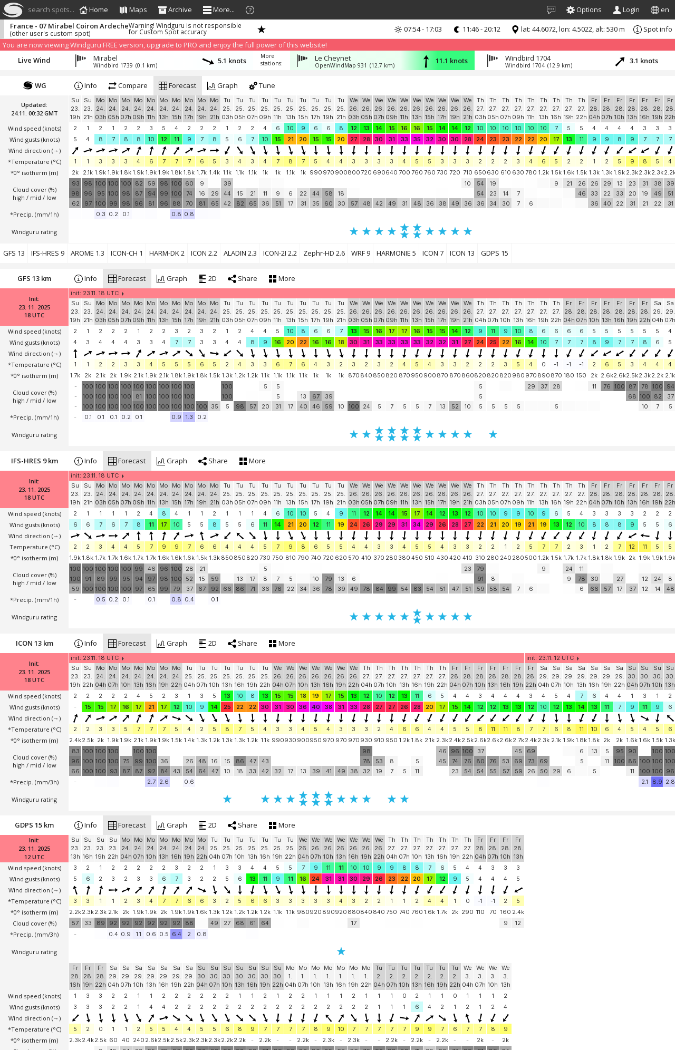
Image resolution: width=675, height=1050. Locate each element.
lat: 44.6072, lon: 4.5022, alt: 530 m (568, 29)
